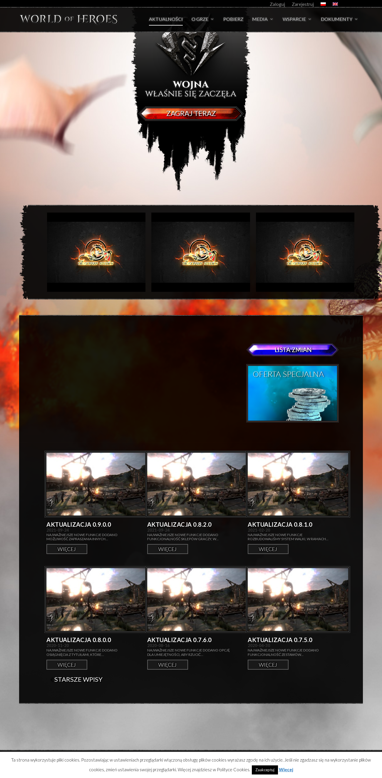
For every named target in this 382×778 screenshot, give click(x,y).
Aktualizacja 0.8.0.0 (78, 639)
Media (260, 19)
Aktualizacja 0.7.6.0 (179, 639)
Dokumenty (336, 19)
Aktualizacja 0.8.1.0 (280, 524)
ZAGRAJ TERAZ (191, 113)
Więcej (66, 549)
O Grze (200, 19)
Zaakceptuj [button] (264, 769)
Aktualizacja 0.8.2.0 (179, 524)
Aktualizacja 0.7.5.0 (280, 639)
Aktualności (166, 19)
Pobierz (233, 19)
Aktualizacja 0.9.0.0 (78, 524)
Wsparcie (294, 19)
